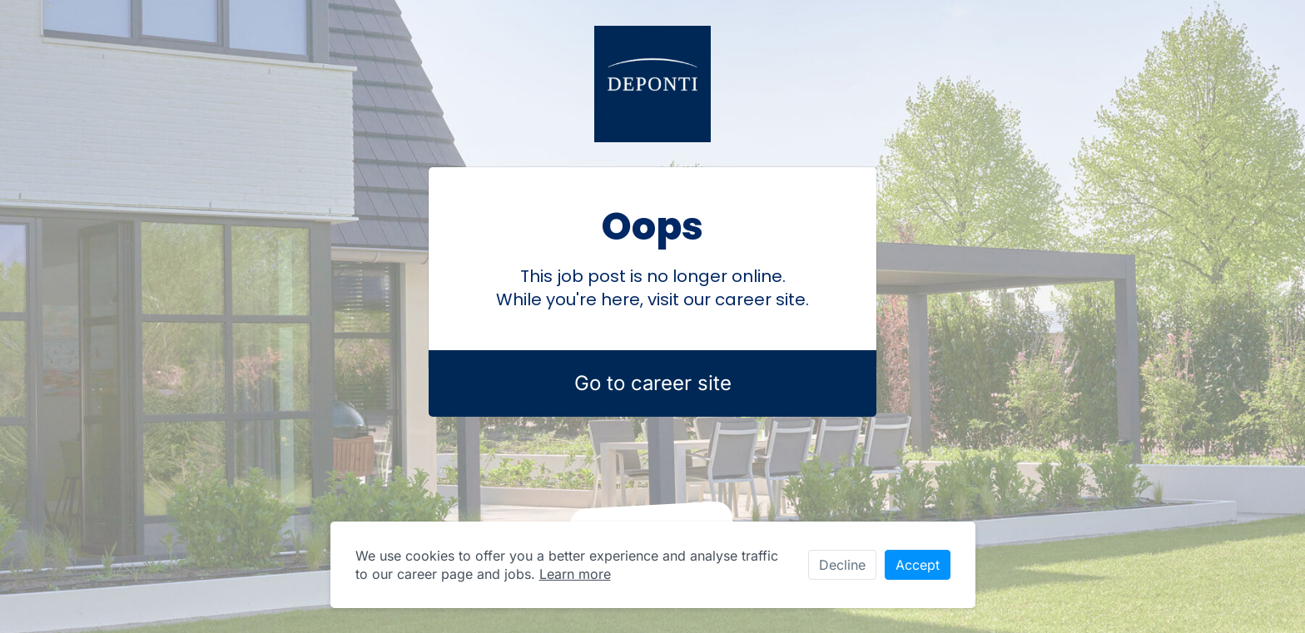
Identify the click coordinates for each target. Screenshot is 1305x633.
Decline (842, 564)
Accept (918, 564)
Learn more (575, 574)
